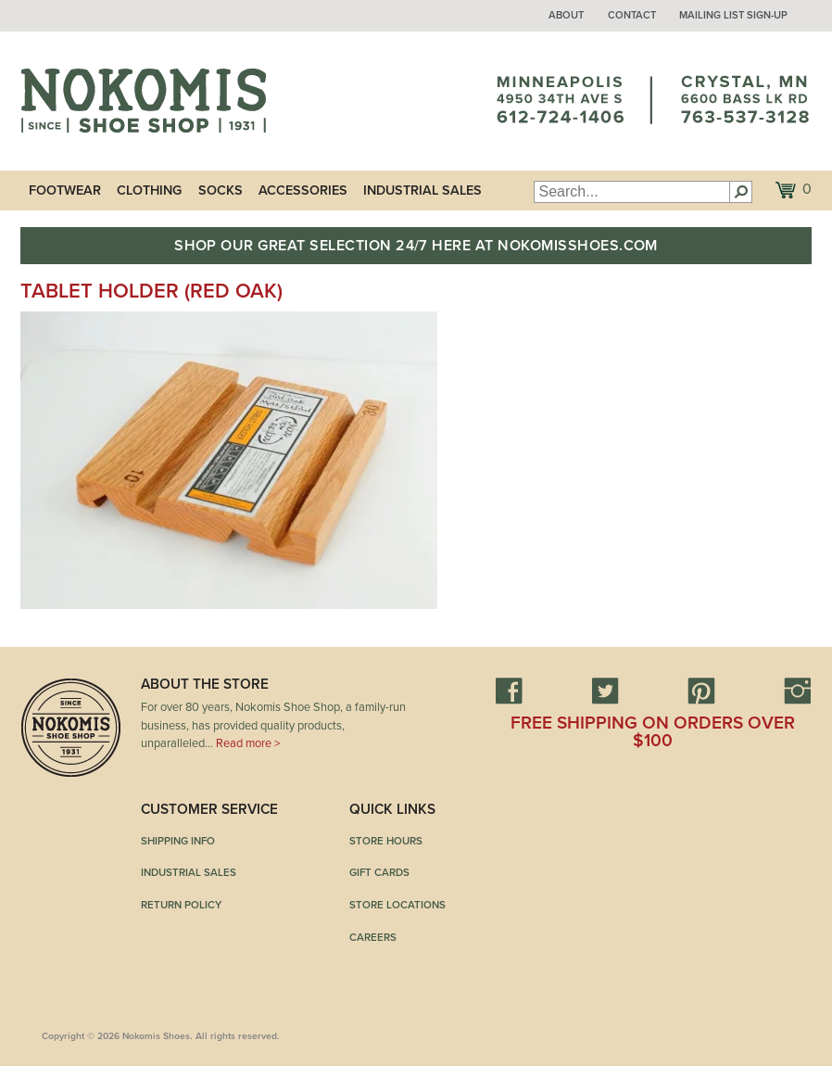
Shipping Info (178, 840)
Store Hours (385, 840)
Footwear (65, 190)
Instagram (798, 690)
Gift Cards (379, 872)
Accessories (302, 190)
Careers (373, 937)
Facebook (509, 690)
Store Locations (397, 904)
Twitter (605, 690)
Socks (220, 190)
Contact (632, 15)
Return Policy (181, 904)
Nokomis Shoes (143, 101)
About (566, 15)
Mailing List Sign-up (733, 15)
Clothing (149, 190)
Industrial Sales (422, 190)
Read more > (248, 743)
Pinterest (701, 690)
